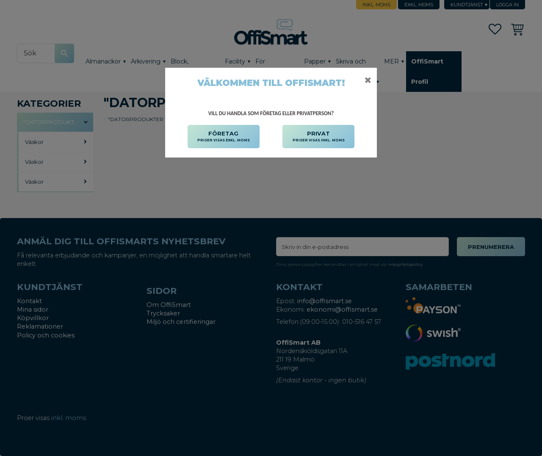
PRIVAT (319, 137)
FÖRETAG (223, 137)
